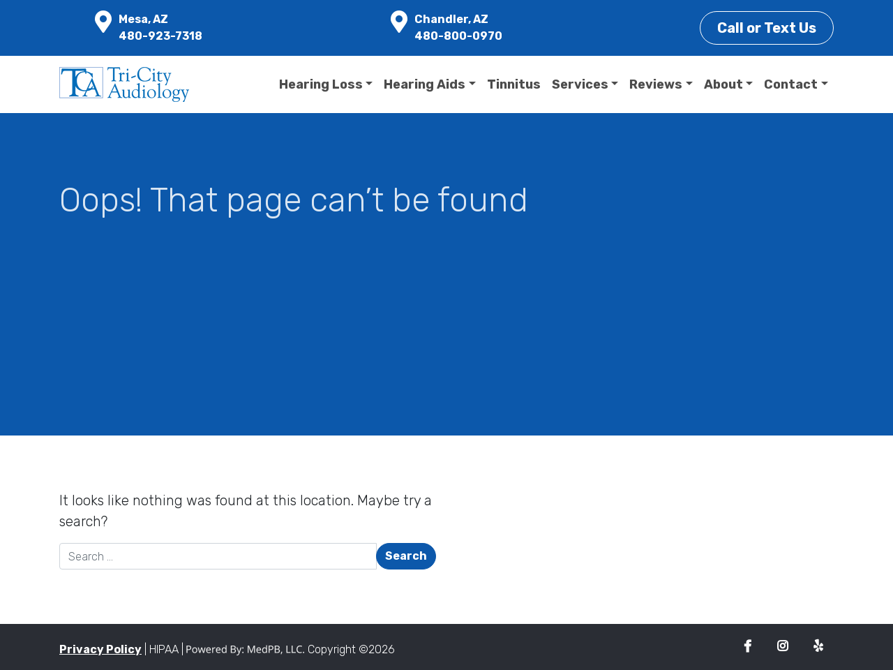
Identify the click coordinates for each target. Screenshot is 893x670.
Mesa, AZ (143, 19)
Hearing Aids (424, 84)
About (723, 84)
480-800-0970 (458, 36)
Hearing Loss (321, 84)
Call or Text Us (766, 28)
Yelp (818, 646)
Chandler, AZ (451, 19)
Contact (791, 84)
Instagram (782, 646)
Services (580, 84)
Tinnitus (514, 84)
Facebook (748, 646)
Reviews (655, 84)
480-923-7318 (160, 36)
